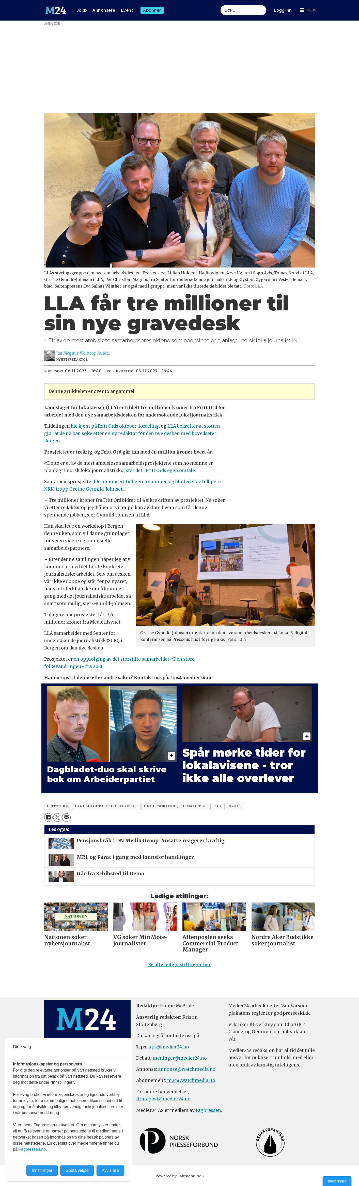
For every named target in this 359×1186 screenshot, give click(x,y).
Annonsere (103, 10)
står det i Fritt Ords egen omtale (160, 470)
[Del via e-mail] (66, 817)
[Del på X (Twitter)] (57, 817)
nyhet (235, 806)
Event (127, 10)
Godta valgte (77, 1170)
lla (218, 806)
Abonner (152, 10)
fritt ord (57, 806)
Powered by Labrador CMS (179, 1178)
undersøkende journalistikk (176, 806)
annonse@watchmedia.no (186, 1071)
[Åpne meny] (308, 10)
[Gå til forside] (55, 10)
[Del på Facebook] (48, 817)
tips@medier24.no (168, 1049)
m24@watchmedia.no (190, 1082)
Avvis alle (110, 1170)
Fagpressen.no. (33, 1149)
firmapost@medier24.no (163, 1101)
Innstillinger (337, 1181)
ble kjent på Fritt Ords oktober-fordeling (115, 426)
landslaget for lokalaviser (106, 806)
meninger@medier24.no (180, 1060)
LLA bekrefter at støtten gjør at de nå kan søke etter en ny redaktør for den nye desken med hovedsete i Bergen (132, 433)
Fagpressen (208, 1112)
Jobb (82, 10)
